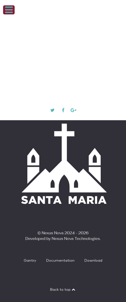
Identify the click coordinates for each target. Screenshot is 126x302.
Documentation (60, 260)
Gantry (30, 260)
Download (93, 260)
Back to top (63, 290)
